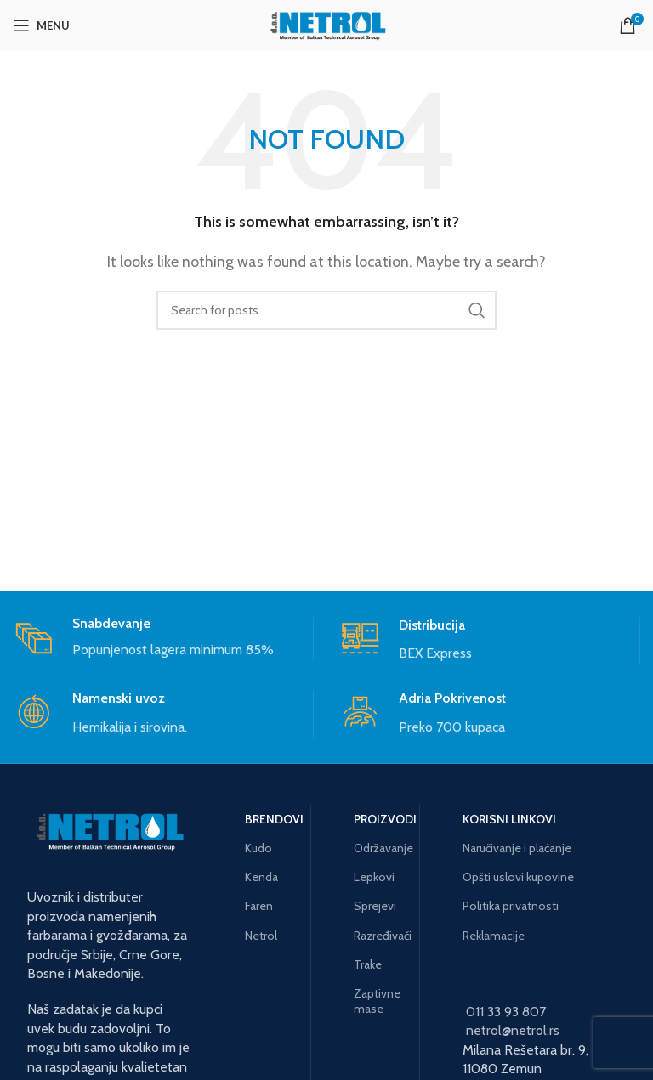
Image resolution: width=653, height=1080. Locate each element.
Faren (259, 905)
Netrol (261, 935)
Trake (368, 964)
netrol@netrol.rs (512, 1030)
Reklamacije (494, 935)
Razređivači (380, 935)
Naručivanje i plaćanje (517, 848)
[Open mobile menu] (41, 25)
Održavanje (380, 848)
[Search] (326, 310)
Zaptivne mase (377, 1001)
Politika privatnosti (511, 905)
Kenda (261, 877)
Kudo (258, 848)
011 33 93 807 (506, 1012)
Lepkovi (374, 877)
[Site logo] (326, 24)
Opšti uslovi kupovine (518, 877)
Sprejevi (375, 905)
